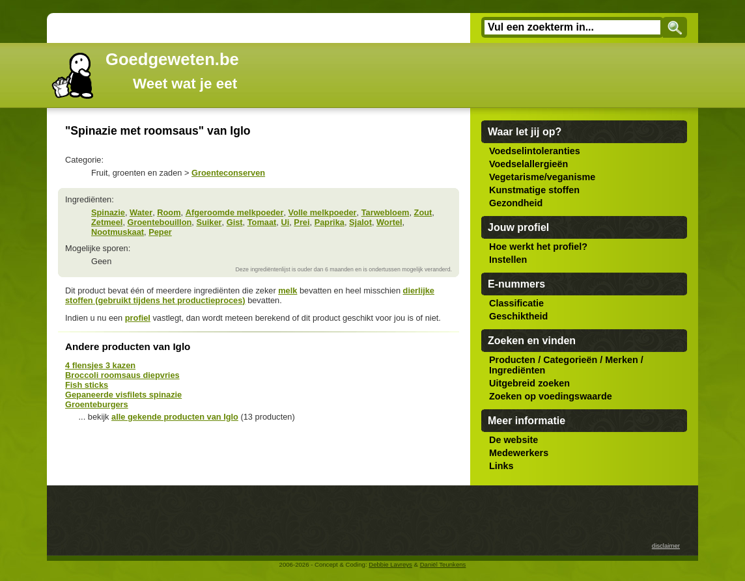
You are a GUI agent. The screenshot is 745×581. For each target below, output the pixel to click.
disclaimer (666, 545)
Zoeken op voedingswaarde (550, 396)
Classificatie (516, 303)
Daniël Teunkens (443, 564)
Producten (512, 360)
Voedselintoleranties (534, 151)
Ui (285, 222)
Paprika (329, 222)
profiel (137, 318)
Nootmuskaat (117, 232)
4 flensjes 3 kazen (100, 365)
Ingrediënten (517, 370)
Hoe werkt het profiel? (538, 246)
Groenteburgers (96, 404)
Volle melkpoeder (322, 212)
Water (141, 212)
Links (501, 466)
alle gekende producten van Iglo (174, 417)
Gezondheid (515, 203)
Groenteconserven (228, 173)
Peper (160, 232)
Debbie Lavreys (390, 564)
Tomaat (262, 222)
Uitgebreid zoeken (529, 383)
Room (168, 212)
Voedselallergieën (528, 164)
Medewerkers (518, 453)
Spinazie (108, 212)
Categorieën (570, 360)
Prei (301, 222)
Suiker (208, 222)
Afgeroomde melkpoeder (235, 212)
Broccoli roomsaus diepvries (122, 375)
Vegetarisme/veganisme (542, 177)
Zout (423, 212)
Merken (621, 360)
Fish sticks (86, 385)
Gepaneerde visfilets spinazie (123, 394)
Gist (235, 222)
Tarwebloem (385, 212)
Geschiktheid (518, 316)
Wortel (389, 222)
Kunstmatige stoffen (534, 190)
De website (513, 440)
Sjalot (360, 222)
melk (287, 290)
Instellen (508, 259)
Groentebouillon (160, 222)
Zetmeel (106, 222)
